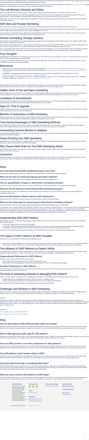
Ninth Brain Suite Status (33, 392)
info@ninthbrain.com (67, 394)
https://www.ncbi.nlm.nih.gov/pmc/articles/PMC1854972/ (14, 314)
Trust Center (30, 405)
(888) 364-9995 (66, 393)
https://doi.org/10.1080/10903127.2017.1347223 (37, 78)
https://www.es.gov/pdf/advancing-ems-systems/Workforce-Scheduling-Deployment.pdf (24, 75)
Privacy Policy (37, 405)
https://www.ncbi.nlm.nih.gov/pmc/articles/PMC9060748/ (14, 312)
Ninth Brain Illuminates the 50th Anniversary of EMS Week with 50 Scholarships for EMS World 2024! (35, 400)
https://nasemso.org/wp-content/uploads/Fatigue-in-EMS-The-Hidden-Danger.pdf (65, 69)
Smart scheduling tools (77, 4)
